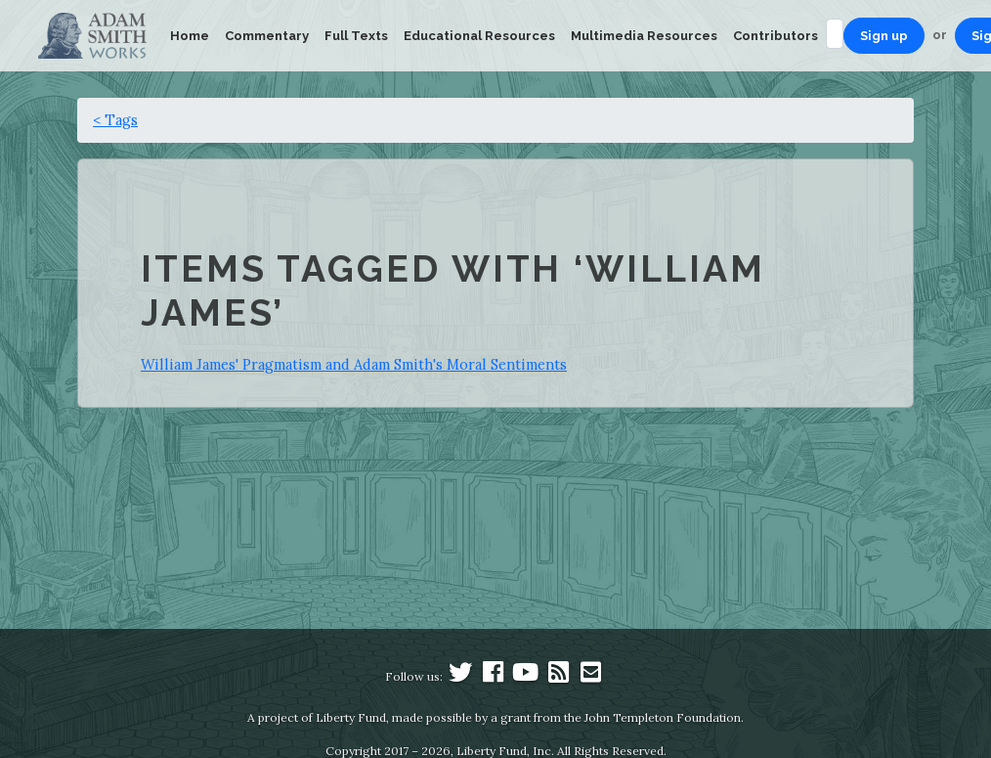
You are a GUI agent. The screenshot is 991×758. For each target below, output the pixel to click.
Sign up (884, 35)
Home (189, 35)
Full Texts (356, 35)
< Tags (115, 120)
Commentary (267, 35)
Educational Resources (479, 35)
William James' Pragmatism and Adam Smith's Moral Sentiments (354, 364)
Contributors (775, 35)
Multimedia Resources (644, 35)
